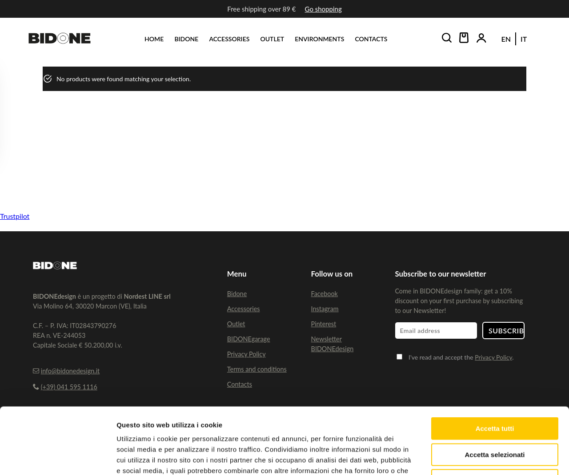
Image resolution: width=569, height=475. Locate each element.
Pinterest (324, 324)
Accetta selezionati (495, 392)
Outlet (236, 324)
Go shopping (323, 9)
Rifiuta (495, 418)
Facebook (324, 293)
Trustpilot (14, 216)
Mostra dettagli (468, 457)
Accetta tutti (495, 366)
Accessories (243, 309)
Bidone (237, 293)
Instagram (325, 309)
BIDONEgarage (248, 339)
